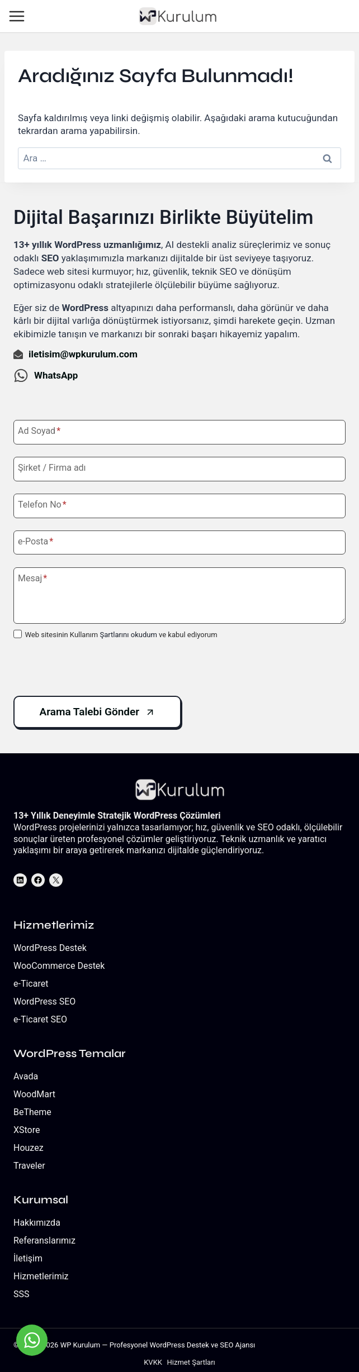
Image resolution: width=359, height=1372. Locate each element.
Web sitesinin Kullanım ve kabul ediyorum (121, 634)
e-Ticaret (30, 983)
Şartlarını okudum (128, 634)
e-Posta (35, 541)
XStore (26, 1130)
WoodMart (34, 1094)
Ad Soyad (39, 431)
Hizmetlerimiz (41, 1276)
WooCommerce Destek (59, 965)
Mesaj (32, 578)
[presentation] (98, 668)
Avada (25, 1076)
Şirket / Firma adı (52, 467)
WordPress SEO (44, 1001)
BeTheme (32, 1112)
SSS (21, 1294)
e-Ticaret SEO (40, 1019)
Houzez (28, 1147)
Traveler (29, 1165)
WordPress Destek (50, 948)
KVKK (153, 1362)
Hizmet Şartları (191, 1362)
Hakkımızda (36, 1222)
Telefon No (42, 504)
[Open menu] (18, 16)
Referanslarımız (44, 1240)
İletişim (27, 1258)
